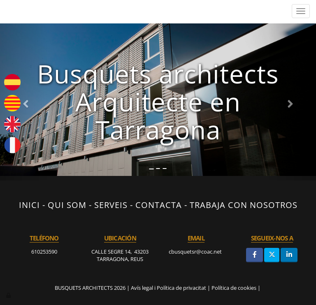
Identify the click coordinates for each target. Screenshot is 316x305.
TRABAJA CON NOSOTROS (243, 204)
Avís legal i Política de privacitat (168, 287)
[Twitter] (271, 255)
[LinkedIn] (289, 255)
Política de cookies (233, 287)
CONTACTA (158, 204)
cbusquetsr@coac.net (196, 251)
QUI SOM (67, 204)
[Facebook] (254, 255)
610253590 (44, 251)
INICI (29, 204)
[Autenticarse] (9, 295)
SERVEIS (111, 204)
